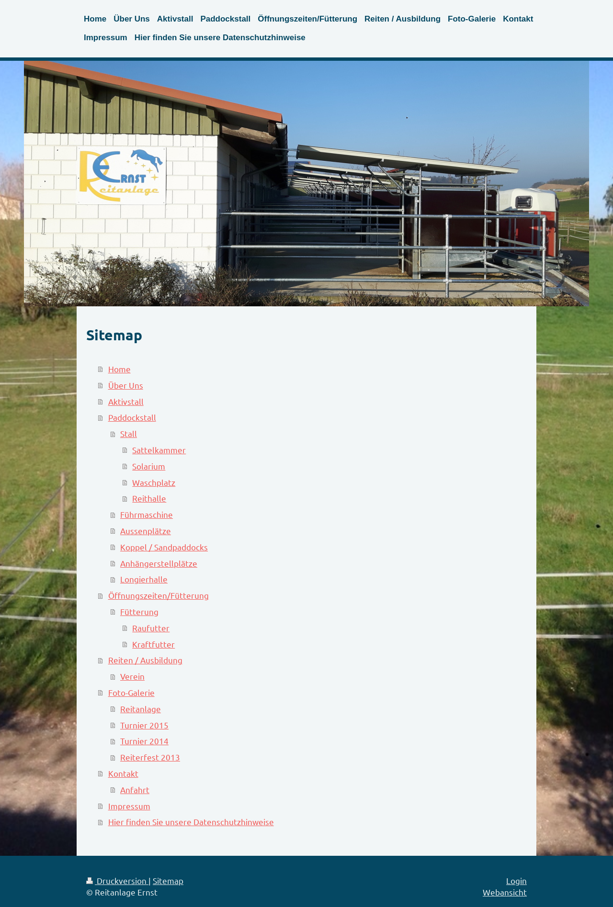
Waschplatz (153, 482)
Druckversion (117, 880)
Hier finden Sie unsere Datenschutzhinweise (191, 822)
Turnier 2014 (144, 741)
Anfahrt (134, 789)
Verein (132, 676)
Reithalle (149, 498)
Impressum (129, 806)
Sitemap (168, 880)
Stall (128, 433)
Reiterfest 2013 (150, 757)
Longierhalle (144, 579)
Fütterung (139, 611)
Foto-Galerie (131, 692)
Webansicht (505, 892)
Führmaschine (146, 514)
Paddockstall (132, 417)
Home (119, 369)
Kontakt (123, 773)
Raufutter (151, 628)
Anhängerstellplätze (158, 563)
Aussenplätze (145, 531)
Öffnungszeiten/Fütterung (158, 595)
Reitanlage (140, 709)
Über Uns (125, 385)
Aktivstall (126, 401)
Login (516, 880)
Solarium (148, 466)
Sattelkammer (159, 450)
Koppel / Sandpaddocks (164, 547)
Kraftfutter (153, 644)
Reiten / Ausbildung (145, 660)
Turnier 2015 (144, 725)
